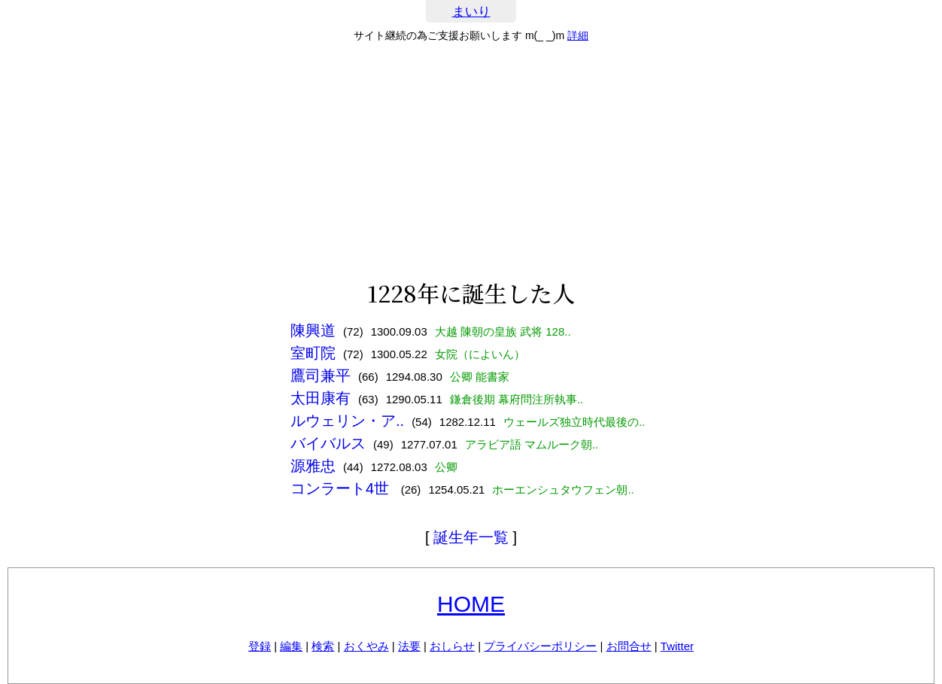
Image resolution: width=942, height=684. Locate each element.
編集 (291, 646)
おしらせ (452, 646)
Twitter (677, 646)
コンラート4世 (342, 488)
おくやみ (366, 646)
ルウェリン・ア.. (347, 420)
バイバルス (328, 443)
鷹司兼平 (320, 375)
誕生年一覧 (471, 537)
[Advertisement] (471, 161)
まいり (471, 12)
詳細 (577, 35)
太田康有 (320, 398)
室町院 (313, 353)
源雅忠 (313, 466)
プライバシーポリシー (540, 646)
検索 (322, 646)
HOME (471, 603)
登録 (259, 646)
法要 (409, 646)
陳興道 (313, 330)
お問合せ (629, 646)
